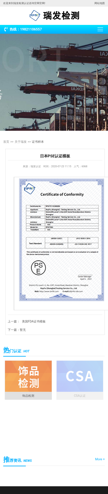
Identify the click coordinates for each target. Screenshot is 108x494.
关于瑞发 (21, 141)
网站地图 (99, 3)
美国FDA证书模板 (34, 321)
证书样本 (38, 141)
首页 (6, 141)
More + (100, 459)
